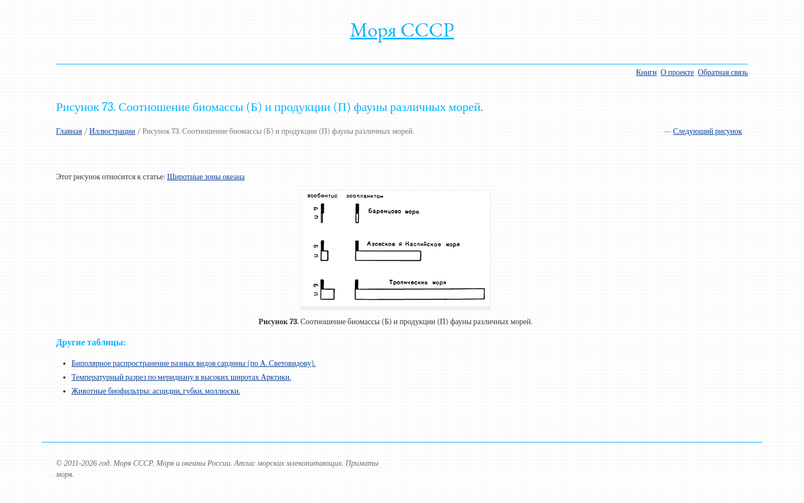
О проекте (677, 72)
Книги (646, 72)
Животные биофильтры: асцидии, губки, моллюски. (156, 391)
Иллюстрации (112, 131)
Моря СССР (402, 30)
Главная (69, 131)
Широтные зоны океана (206, 177)
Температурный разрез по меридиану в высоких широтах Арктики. (181, 377)
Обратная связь (723, 72)
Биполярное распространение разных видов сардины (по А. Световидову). (194, 363)
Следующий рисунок (707, 131)
